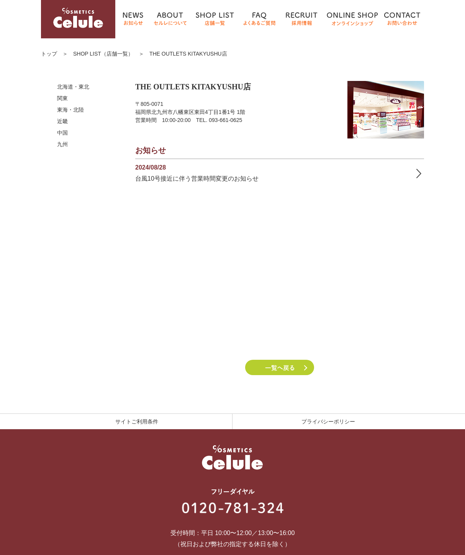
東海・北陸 (70, 110)
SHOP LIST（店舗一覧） (103, 54)
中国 (62, 133)
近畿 (62, 121)
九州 (62, 144)
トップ (49, 54)
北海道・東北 (73, 87)
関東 (62, 98)
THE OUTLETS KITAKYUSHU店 (188, 54)
